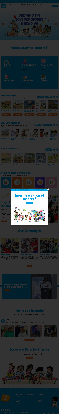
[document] (29, 207)
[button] (47, 189)
